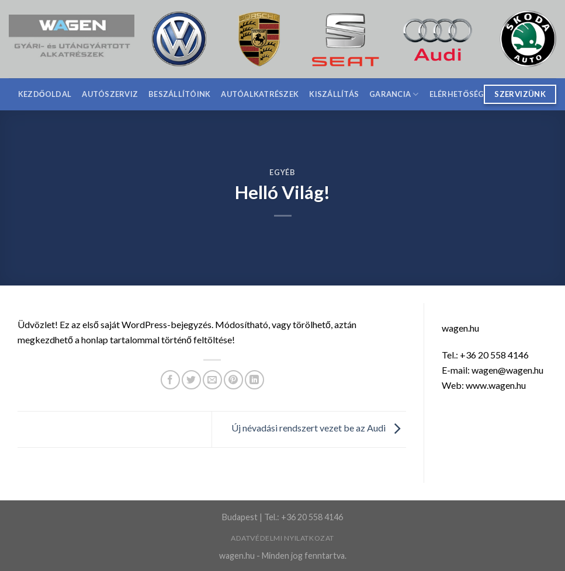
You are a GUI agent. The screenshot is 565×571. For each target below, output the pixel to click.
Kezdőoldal (45, 94)
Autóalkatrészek (260, 94)
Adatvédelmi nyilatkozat (282, 538)
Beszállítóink (179, 94)
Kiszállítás (334, 94)
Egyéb (282, 172)
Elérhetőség (456, 94)
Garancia (394, 94)
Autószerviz (110, 94)
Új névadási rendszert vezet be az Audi (318, 428)
